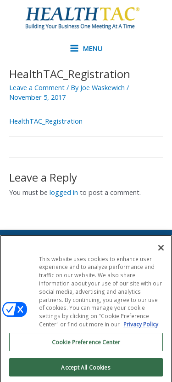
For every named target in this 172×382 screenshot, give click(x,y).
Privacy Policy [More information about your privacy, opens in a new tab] (140, 326)
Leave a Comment (37, 87)
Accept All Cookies (86, 369)
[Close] (161, 250)
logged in (64, 192)
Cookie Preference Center (86, 344)
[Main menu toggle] (86, 48)
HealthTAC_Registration (46, 120)
